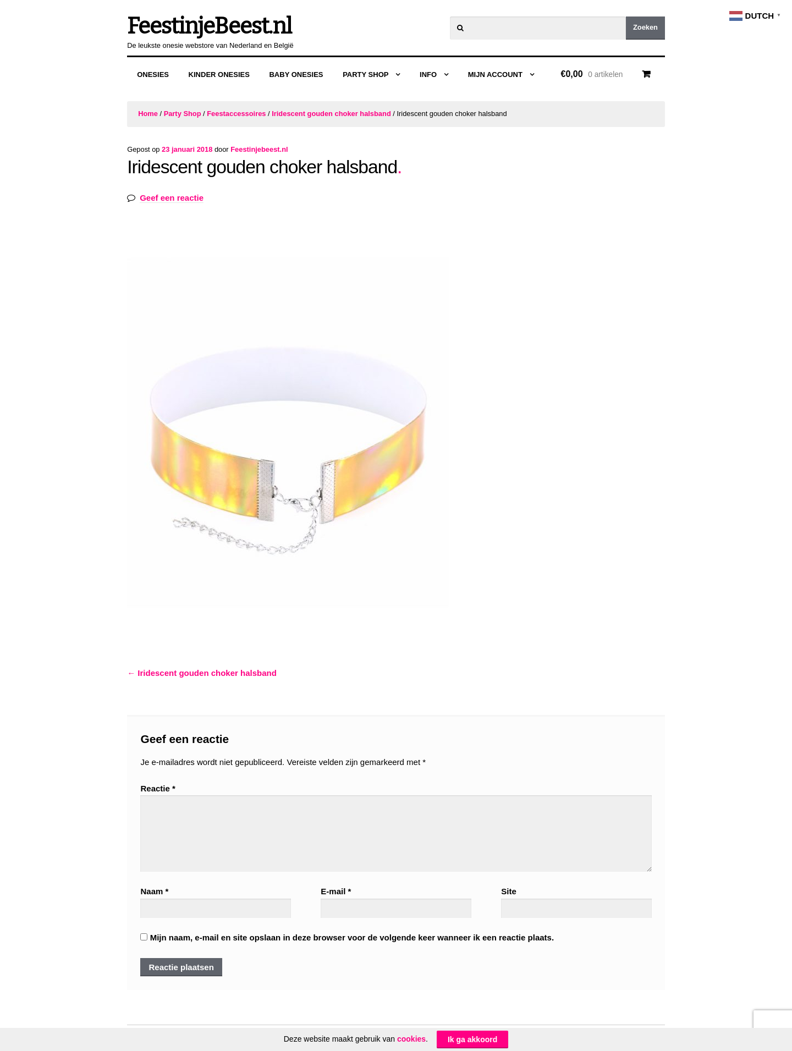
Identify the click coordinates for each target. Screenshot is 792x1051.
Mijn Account (495, 74)
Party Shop (365, 74)
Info (428, 74)
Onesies (153, 74)
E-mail (336, 891)
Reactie (157, 788)
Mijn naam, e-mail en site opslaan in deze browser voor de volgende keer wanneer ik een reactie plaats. (352, 937)
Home (148, 113)
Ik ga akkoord (472, 1040)
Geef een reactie (172, 197)
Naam (154, 891)
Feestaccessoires (236, 113)
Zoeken (645, 27)
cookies (411, 1039)
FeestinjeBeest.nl (209, 26)
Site (508, 891)
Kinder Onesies (219, 74)
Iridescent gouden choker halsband (331, 113)
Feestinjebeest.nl (259, 149)
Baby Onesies (296, 74)
